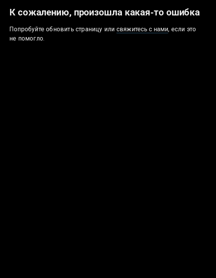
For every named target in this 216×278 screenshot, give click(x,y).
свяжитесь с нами (142, 29)
